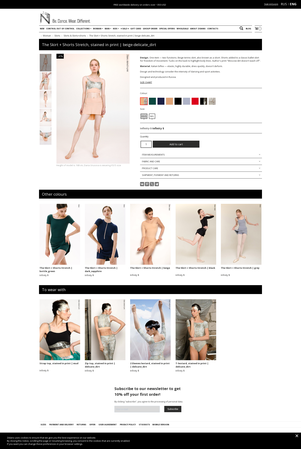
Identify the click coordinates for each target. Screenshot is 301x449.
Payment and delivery (61, 424)
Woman (97, 28)
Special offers (167, 28)
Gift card (135, 28)
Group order (150, 28)
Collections (83, 28)
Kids (115, 28)
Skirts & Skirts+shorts (75, 35)
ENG (293, 4)
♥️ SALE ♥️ (125, 28)
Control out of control (60, 28)
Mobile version (160, 424)
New (42, 28)
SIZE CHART (146, 82)
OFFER (92, 424)
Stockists (144, 424)
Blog (248, 28)
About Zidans (198, 28)
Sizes (43, 424)
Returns (81, 424)
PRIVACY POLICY (128, 424)
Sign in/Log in (271, 4)
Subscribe (172, 409)
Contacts (212, 28)
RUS (284, 4)
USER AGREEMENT (108, 424)
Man (107, 28)
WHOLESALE (182, 28)
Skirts (57, 35)
